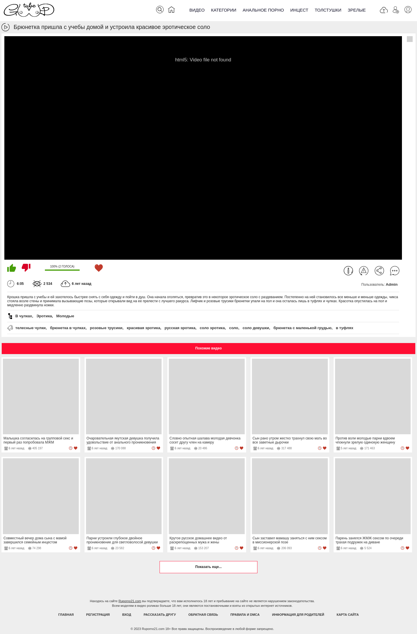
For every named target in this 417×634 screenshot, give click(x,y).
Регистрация (98, 614)
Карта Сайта (347, 614)
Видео (197, 10)
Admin (392, 284)
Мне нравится (11, 267)
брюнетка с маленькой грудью (302, 328)
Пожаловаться (363, 270)
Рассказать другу (160, 614)
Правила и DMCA (245, 614)
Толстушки (328, 10)
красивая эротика (143, 328)
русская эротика (179, 328)
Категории (223, 10)
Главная (66, 614)
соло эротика (212, 328)
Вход (126, 614)
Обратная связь (203, 614)
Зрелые (357, 10)
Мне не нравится (26, 267)
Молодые (65, 316)
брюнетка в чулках (68, 328)
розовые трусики (106, 328)
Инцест (299, 10)
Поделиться (379, 270)
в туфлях (344, 328)
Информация (348, 270)
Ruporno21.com (129, 601)
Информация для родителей (298, 614)
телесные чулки (30, 328)
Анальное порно (263, 10)
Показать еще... (208, 567)
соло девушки (256, 328)
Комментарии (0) (394, 270)
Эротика (44, 316)
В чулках (23, 316)
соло (233, 328)
